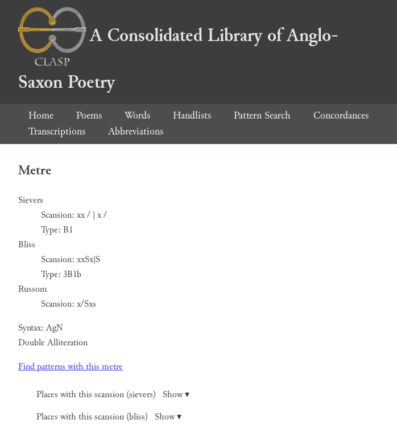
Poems (89, 115)
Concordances (341, 115)
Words (137, 115)
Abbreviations (135, 131)
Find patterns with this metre (70, 366)
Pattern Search (262, 115)
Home (40, 115)
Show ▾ (176, 394)
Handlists (192, 115)
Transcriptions (56, 131)
